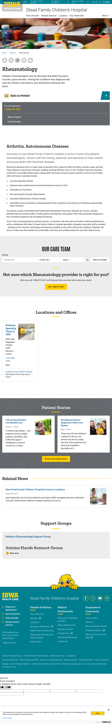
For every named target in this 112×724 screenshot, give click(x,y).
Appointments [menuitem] (7, 2)
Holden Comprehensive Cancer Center (46, 664)
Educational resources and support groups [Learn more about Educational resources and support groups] (41, 636)
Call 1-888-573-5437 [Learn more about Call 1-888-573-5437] (56, 287)
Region (65, 260)
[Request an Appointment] (56, 95)
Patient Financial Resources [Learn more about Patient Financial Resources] (42, 630)
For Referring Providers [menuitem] (55, 2)
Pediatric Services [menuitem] (49, 15)
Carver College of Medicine (20, 664)
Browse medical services (12, 623)
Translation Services (10, 660)
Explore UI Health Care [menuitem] (77, 2)
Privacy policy (7, 718)
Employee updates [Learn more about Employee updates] (93, 630)
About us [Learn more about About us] (89, 622)
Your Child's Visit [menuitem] (77, 15)
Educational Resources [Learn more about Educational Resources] (67, 637)
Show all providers (100, 260)
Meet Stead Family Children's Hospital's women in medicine (35, 489)
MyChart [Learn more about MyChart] (34, 618)
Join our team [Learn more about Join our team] (91, 618)
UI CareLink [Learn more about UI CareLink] (62, 641)
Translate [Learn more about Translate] (95, 2)
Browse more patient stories (56, 459)
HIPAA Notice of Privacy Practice (35, 656)
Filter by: (5, 255)
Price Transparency (101, 660)
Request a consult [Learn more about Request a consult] (65, 629)
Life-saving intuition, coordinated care (16, 421)
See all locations (12, 614)
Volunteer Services (86, 660)
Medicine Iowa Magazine (72, 664)
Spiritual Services (70, 660)
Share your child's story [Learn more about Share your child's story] (40, 626)
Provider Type (44, 260)
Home (4, 53)
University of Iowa (9, 667)
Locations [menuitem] (63, 15)
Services (12, 53)
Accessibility (71, 656)
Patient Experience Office (28, 660)
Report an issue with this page (95, 636)
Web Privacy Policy (57, 656)
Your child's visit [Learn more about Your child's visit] (37, 614)
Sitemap (5, 664)
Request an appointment (11, 608)
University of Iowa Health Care (95, 664)
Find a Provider (14, 122)
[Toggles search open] (106, 2)
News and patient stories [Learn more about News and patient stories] (96, 626)
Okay (97, 713)
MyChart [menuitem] (20, 2)
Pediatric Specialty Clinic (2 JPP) (11, 330)
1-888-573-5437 (12, 109)
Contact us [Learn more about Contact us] (34, 622)
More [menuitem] (104, 15)
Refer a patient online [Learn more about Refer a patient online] (67, 625)
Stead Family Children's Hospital (19, 372)
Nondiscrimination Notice (12, 656)
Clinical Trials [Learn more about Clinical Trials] (63, 633)
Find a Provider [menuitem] (32, 15)
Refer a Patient (14, 117)
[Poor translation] (7, 687)
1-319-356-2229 (10, 359)
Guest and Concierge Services (51, 660)
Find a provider (11, 618)
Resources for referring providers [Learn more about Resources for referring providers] (67, 619)
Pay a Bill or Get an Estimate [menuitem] (36, 2)
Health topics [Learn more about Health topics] (35, 641)
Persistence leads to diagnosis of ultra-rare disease (72, 422)
